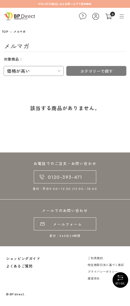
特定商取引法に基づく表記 (106, 264)
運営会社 (94, 278)
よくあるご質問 (19, 266)
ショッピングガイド (23, 258)
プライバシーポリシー (103, 271)
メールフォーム (67, 224)
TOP (5, 31)
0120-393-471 (65, 177)
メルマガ (19, 31)
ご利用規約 (95, 258)
